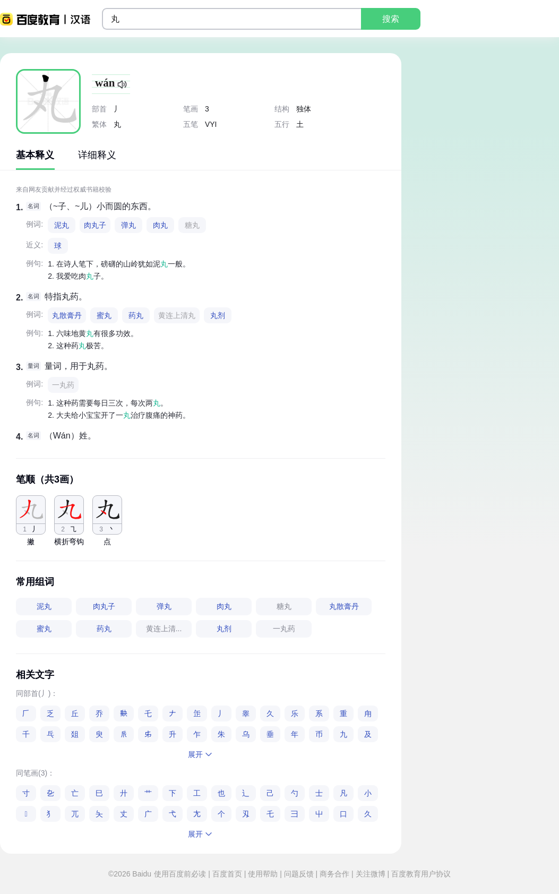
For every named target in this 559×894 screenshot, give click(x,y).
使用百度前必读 (181, 874)
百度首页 (227, 874)
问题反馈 (299, 874)
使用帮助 (263, 874)
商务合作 (334, 874)
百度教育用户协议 (420, 874)
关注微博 (371, 874)
